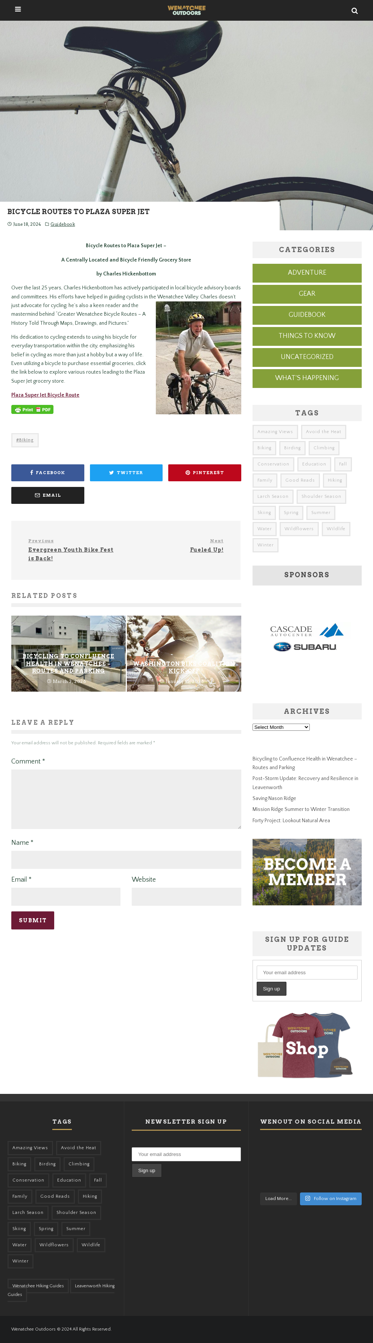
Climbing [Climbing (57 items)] (324, 448)
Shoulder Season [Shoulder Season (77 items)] (321, 496)
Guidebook (62, 224)
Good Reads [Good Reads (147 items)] (300, 480)
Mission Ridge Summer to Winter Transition (301, 809)
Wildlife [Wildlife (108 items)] (336, 528)
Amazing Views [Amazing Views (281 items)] (275, 431)
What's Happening (307, 378)
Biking (26, 440)
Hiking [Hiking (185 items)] (335, 480)
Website (144, 889)
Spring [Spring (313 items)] (291, 512)
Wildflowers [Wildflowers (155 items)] (299, 528)
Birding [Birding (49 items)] (292, 448)
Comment (28, 761)
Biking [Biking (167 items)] (264, 448)
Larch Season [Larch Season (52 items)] (273, 496)
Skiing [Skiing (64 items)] (264, 512)
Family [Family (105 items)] (265, 480)
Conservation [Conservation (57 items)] (273, 464)
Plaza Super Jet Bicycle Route (45, 395)
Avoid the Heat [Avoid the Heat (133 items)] (323, 431)
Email (21, 889)
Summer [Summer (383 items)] (320, 512)
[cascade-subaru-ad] (307, 672)
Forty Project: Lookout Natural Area (291, 821)
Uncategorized (307, 357)
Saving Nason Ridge (274, 798)
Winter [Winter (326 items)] (265, 545)
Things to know (307, 336)
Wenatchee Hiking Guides (38, 1286)
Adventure (307, 273)
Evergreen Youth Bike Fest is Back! (74, 549)
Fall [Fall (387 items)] (343, 464)
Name (22, 852)
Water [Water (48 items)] (264, 528)
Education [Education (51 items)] (314, 464)
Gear (307, 294)
